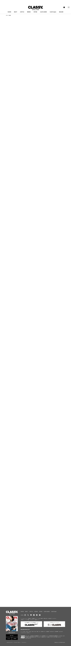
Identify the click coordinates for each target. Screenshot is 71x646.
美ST (37, 631)
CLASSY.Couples (53, 11)
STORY (30, 631)
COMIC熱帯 (56, 631)
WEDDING (29, 11)
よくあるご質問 (40, 618)
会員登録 (29, 618)
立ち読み (8, 638)
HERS (33, 631)
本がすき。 (28, 632)
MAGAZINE (61, 11)
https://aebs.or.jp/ (28, 638)
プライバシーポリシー (17, 642)
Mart (35, 631)
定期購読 (14, 638)
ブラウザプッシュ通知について (34, 619)
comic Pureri (61, 631)
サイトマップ (24, 642)
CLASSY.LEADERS (43, 11)
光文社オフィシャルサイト (52, 618)
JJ (21, 631)
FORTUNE (35, 11)
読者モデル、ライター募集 (25, 619)
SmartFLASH (52, 631)
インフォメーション (24, 618)
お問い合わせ (45, 618)
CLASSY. (24, 631)
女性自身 (47, 631)
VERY (27, 631)
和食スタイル (43, 631)
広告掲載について (34, 618)
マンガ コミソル (23, 632)
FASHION (9, 11)
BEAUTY (15, 11)
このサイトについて (10, 642)
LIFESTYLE (22, 11)
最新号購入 (12, 635)
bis (39, 631)
